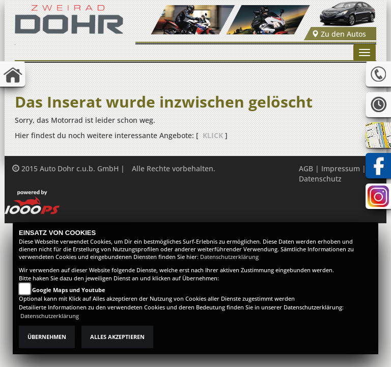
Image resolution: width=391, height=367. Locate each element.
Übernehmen (46, 336)
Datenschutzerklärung (229, 256)
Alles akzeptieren (117, 336)
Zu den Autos (339, 34)
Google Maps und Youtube (68, 290)
